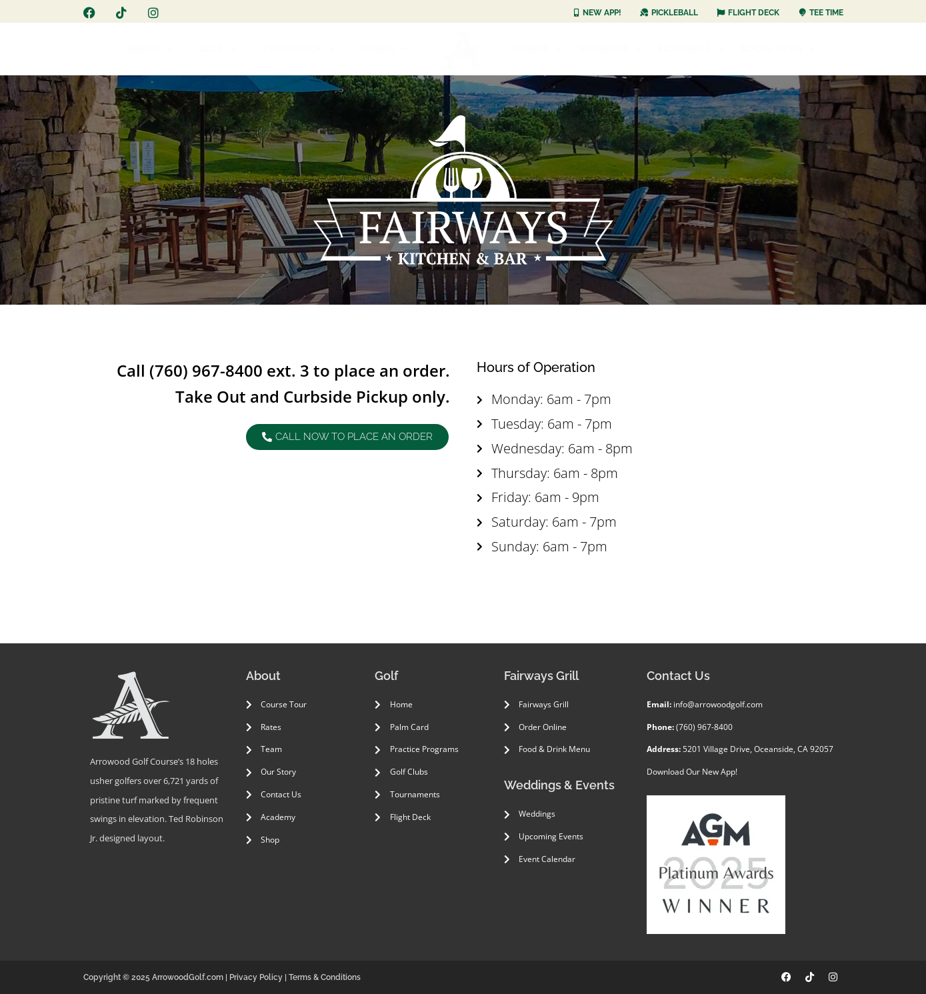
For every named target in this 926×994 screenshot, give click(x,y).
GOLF (218, 48)
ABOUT (150, 48)
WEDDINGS (609, 48)
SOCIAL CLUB (778, 48)
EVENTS (537, 48)
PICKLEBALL (691, 48)
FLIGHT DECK (299, 48)
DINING (385, 48)
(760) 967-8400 (206, 370)
